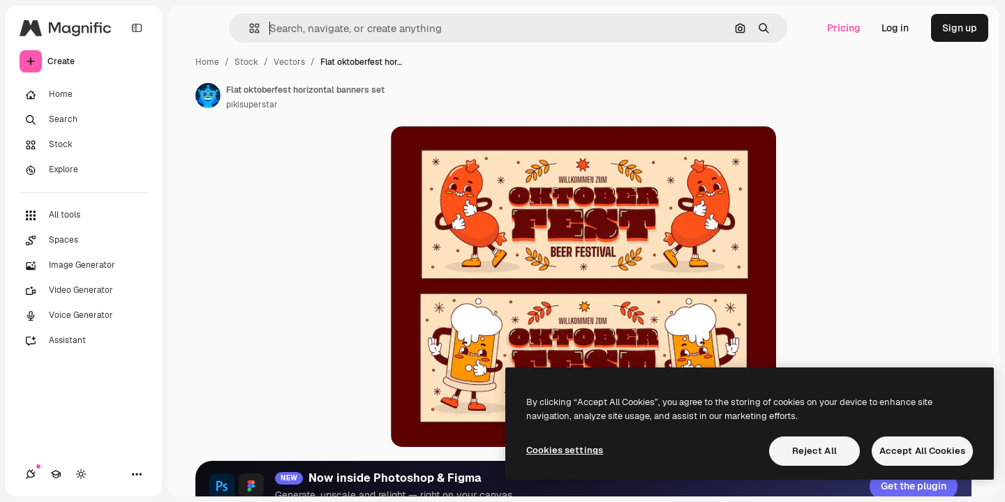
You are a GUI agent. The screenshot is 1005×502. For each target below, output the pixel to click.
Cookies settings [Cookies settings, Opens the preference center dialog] (564, 450)
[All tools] (84, 215)
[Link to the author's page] (208, 95)
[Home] (84, 95)
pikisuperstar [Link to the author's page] (252, 104)
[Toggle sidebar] (137, 28)
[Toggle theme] (81, 474)
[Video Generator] (84, 291)
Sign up (959, 28)
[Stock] (84, 145)
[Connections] (31, 474)
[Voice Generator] (84, 316)
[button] (249, 28)
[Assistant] (84, 341)
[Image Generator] (84, 265)
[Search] (84, 120)
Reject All (814, 451)
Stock (246, 62)
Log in (895, 28)
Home (207, 62)
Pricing (844, 28)
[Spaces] (84, 240)
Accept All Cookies (922, 451)
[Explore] (84, 170)
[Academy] (56, 474)
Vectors (289, 62)
